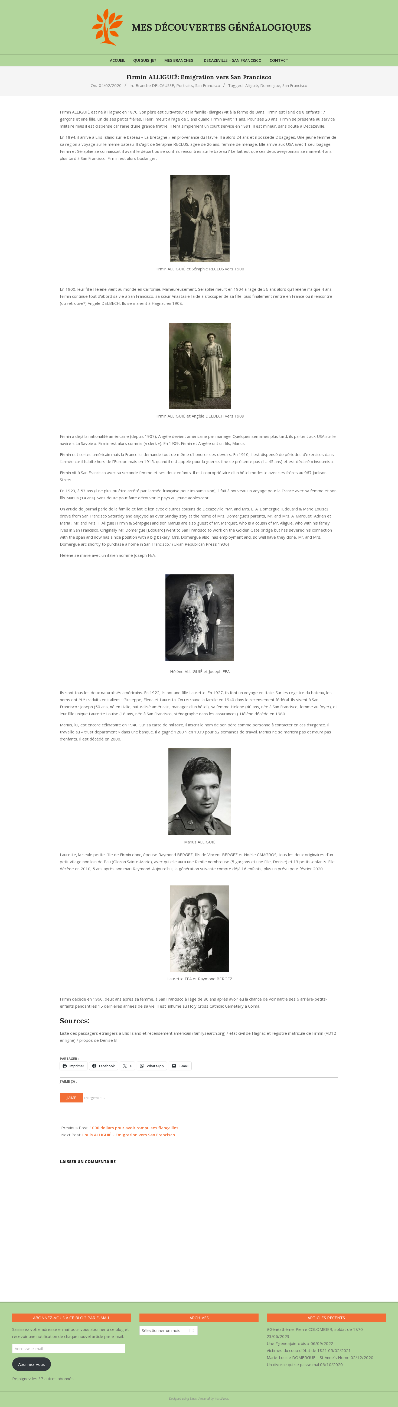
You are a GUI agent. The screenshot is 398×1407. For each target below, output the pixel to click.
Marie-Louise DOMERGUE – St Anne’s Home (308, 1357)
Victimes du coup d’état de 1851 (297, 1350)
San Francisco (207, 85)
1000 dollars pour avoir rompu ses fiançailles (134, 1127)
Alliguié (251, 85)
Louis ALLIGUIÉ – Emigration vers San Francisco (128, 1134)
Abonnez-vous (31, 1364)
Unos (193, 1398)
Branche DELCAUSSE (155, 85)
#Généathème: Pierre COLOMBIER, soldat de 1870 (315, 1329)
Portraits (184, 85)
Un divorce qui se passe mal (293, 1364)
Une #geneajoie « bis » (288, 1343)
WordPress (221, 1398)
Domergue (270, 85)
